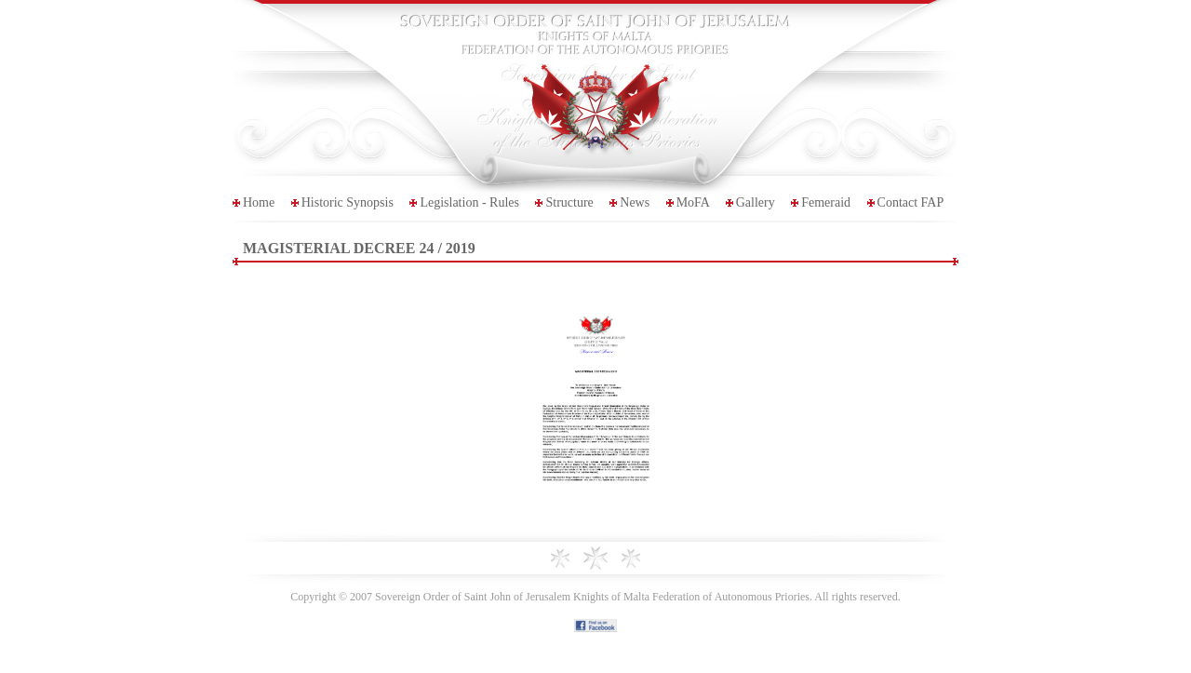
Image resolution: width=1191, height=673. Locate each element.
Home (258, 202)
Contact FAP (910, 202)
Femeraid (825, 202)
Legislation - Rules (469, 202)
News (634, 202)
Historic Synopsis (347, 202)
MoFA (693, 202)
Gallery (755, 202)
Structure (569, 202)
